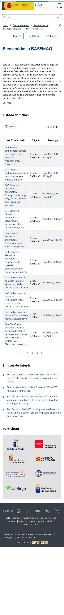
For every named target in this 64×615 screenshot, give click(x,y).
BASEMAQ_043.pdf (52, 339)
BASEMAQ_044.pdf (52, 318)
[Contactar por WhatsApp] (18, 568)
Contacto (12, 577)
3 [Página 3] (32, 409)
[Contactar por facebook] (57, 567)
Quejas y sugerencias (46, 574)
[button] (59, 5)
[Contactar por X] (28, 567)
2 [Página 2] (27, 409)
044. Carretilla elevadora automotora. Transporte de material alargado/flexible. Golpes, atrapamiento (16, 318)
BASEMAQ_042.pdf (52, 356)
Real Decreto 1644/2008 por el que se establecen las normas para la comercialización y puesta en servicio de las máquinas (34, 469)
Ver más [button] (7, 159)
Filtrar (10, 183)
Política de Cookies (31, 581)
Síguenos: (8, 567)
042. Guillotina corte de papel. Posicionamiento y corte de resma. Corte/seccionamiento (16, 356)
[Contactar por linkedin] (47, 567)
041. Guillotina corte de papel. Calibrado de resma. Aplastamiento (16, 372)
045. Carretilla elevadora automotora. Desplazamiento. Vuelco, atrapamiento (16, 296)
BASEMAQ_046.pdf (52, 275)
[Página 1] (22, 409)
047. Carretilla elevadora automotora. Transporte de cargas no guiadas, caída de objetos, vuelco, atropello (16, 251)
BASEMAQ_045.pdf (52, 296)
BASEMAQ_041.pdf (52, 371)
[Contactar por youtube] (37, 567)
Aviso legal (35, 577)
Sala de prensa (12, 574)
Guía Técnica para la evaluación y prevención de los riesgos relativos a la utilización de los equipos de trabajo (33, 435)
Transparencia (28, 574)
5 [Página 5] (42, 409)
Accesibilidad (48, 577)
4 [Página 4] (37, 409)
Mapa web (23, 577)
